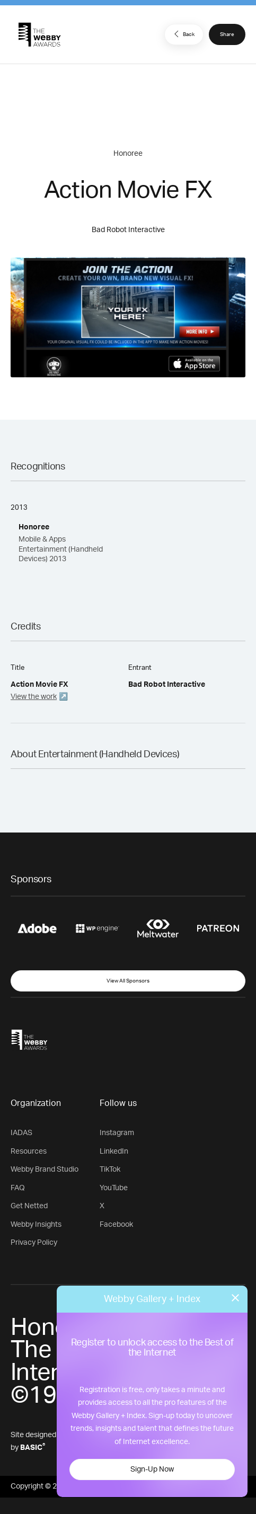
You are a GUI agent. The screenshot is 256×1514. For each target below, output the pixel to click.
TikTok (110, 1169)
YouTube (114, 1188)
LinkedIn (114, 1151)
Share (227, 34)
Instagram (117, 1133)
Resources (29, 1151)
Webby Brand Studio (44, 1169)
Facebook (116, 1224)
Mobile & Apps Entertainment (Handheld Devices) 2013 (61, 549)
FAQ (18, 1188)
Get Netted (29, 1206)
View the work (34, 697)
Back (183, 34)
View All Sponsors (128, 981)
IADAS (21, 1133)
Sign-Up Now (152, 1469)
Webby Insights (36, 1224)
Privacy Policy (34, 1242)
